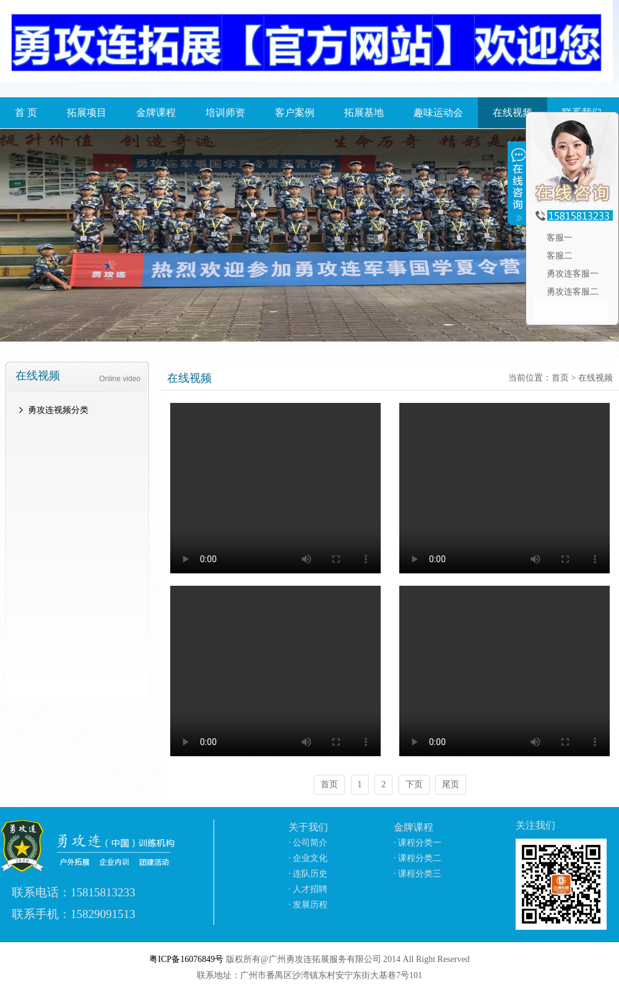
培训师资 (225, 112)
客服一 (558, 237)
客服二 (558, 255)
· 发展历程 (307, 904)
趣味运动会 (438, 112)
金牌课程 (156, 112)
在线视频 (595, 377)
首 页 (26, 112)
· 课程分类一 (417, 842)
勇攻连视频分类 (58, 410)
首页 (560, 377)
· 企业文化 (307, 858)
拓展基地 (364, 112)
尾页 (450, 784)
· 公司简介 (307, 842)
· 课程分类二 (417, 858)
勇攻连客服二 (571, 291)
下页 (414, 784)
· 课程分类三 (417, 873)
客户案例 (294, 112)
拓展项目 (86, 112)
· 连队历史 (307, 873)
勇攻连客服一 (571, 273)
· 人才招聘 (307, 889)
